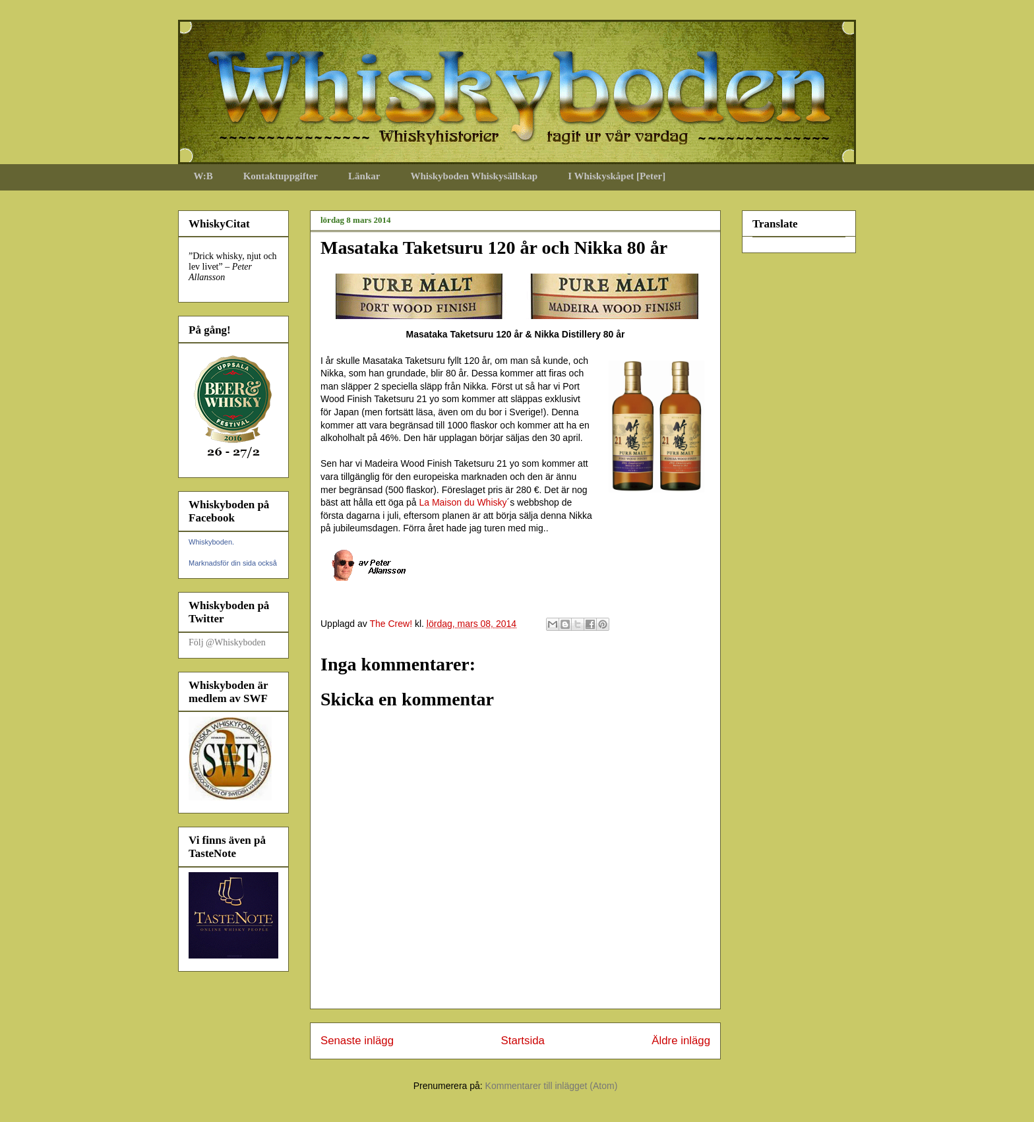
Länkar (364, 176)
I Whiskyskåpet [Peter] (616, 176)
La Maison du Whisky (462, 502)
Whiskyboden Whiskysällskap (473, 176)
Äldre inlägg (681, 1040)
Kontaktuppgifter (280, 176)
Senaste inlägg (357, 1040)
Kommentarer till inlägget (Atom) (551, 1085)
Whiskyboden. (211, 542)
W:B (203, 176)
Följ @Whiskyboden (227, 642)
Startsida (523, 1040)
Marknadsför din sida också (233, 563)
